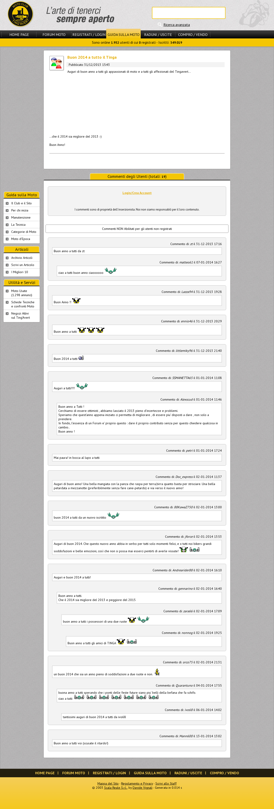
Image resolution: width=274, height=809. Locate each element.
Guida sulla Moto (124, 34)
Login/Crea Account (137, 193)
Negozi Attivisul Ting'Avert (20, 315)
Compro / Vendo (193, 34)
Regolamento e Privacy (137, 783)
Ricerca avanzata (176, 24)
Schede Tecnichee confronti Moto (22, 304)
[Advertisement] (137, 103)
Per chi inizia (19, 210)
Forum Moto (54, 34)
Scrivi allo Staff (166, 783)
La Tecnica (18, 224)
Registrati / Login (89, 34)
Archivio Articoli (21, 258)
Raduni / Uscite (158, 34)
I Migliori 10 (19, 272)
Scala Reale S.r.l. (115, 788)
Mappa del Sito (108, 783)
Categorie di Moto (23, 232)
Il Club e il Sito (21, 203)
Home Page (19, 34)
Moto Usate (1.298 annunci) (21, 293)
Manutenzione (21, 217)
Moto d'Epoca (20, 239)
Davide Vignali (142, 788)
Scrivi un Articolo (22, 265)
